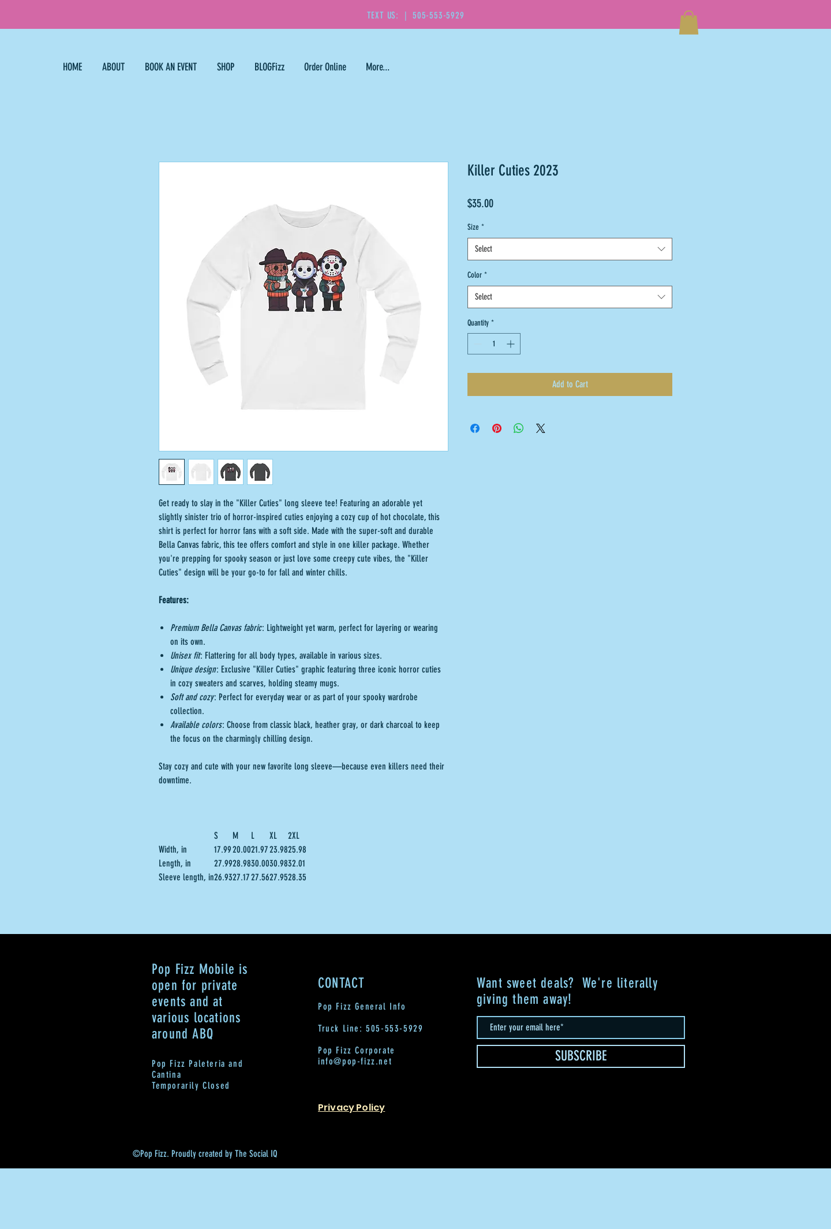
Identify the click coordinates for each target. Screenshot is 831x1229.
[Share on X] (541, 428)
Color (477, 275)
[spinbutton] (494, 344)
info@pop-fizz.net (355, 1061)
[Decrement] (476, 344)
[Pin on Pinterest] (497, 428)
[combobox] (569, 249)
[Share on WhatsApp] (519, 428)
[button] (689, 22)
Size (475, 227)
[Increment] (511, 344)
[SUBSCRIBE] (581, 1056)
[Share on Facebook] (475, 428)
